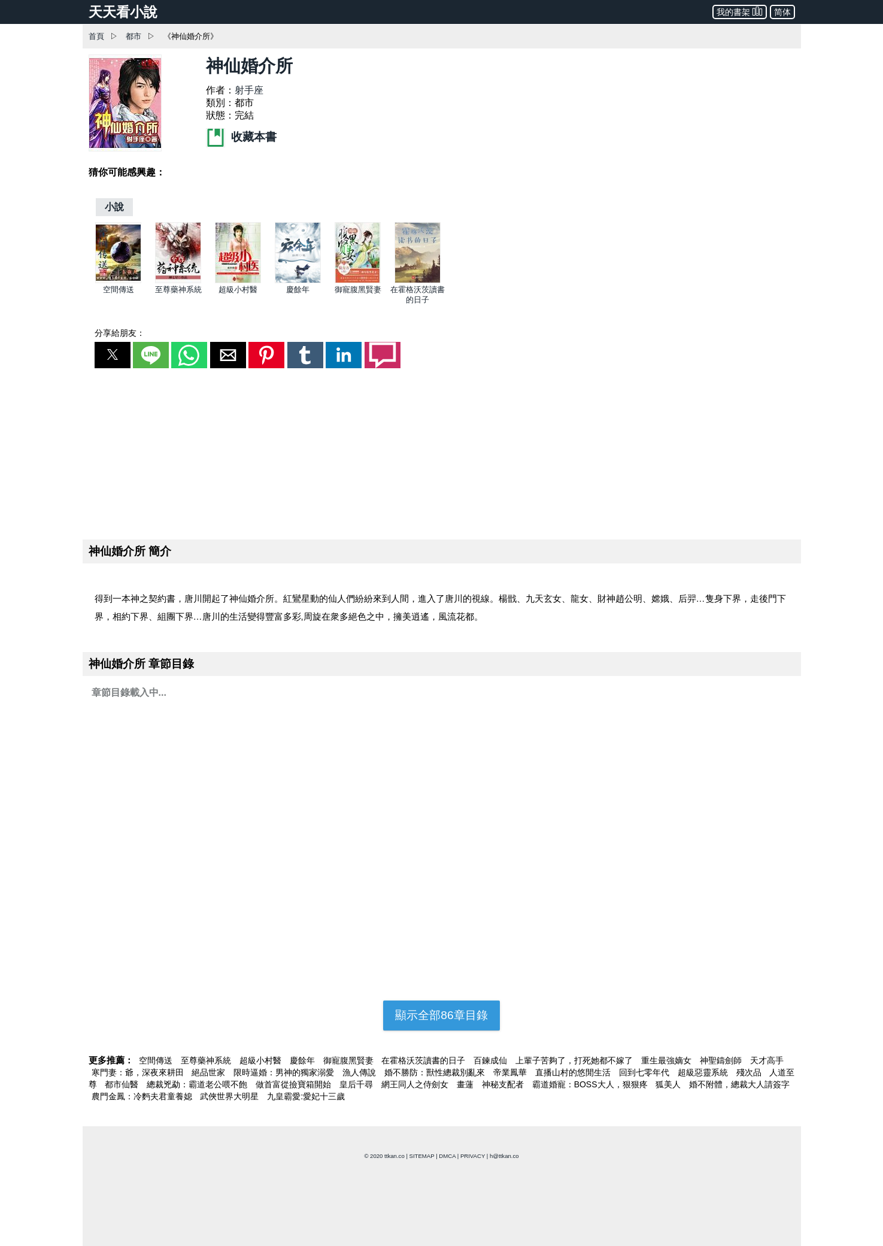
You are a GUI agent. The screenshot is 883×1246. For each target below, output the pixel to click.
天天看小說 (123, 12)
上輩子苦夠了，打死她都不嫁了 (575, 1060)
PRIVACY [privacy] (472, 1156)
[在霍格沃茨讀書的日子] (418, 280)
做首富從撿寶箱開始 (294, 1084)
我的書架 (740, 11)
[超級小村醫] (238, 280)
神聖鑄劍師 (722, 1060)
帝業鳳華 (511, 1072)
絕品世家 (209, 1072)
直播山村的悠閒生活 (574, 1072)
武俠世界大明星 (230, 1096)
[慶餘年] (298, 280)
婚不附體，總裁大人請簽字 (739, 1084)
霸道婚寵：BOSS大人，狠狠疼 (591, 1084)
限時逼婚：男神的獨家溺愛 (284, 1072)
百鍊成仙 (491, 1060)
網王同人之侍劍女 (416, 1084)
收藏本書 (241, 137)
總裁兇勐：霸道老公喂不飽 (198, 1084)
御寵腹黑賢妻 (358, 289)
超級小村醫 (238, 289)
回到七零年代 (645, 1072)
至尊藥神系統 (178, 289)
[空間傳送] (118, 280)
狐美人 (669, 1084)
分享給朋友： (120, 333)
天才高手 (767, 1060)
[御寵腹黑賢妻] (358, 280)
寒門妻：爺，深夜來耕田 (139, 1072)
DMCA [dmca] (447, 1156)
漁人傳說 (360, 1072)
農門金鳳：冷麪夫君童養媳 (143, 1096)
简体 (782, 12)
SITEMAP (422, 1156)
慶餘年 (297, 289)
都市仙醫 (123, 1084)
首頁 (96, 36)
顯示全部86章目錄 (441, 1015)
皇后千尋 (357, 1084)
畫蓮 (466, 1084)
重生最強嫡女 (667, 1060)
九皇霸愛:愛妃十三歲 (306, 1096)
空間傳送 (118, 289)
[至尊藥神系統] (178, 280)
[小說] (114, 207)
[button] (113, 355)
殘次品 (750, 1072)
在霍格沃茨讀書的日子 (424, 1060)
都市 (133, 36)
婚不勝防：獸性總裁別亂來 (435, 1072)
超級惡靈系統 (704, 1072)
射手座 (249, 90)
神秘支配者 (504, 1084)
